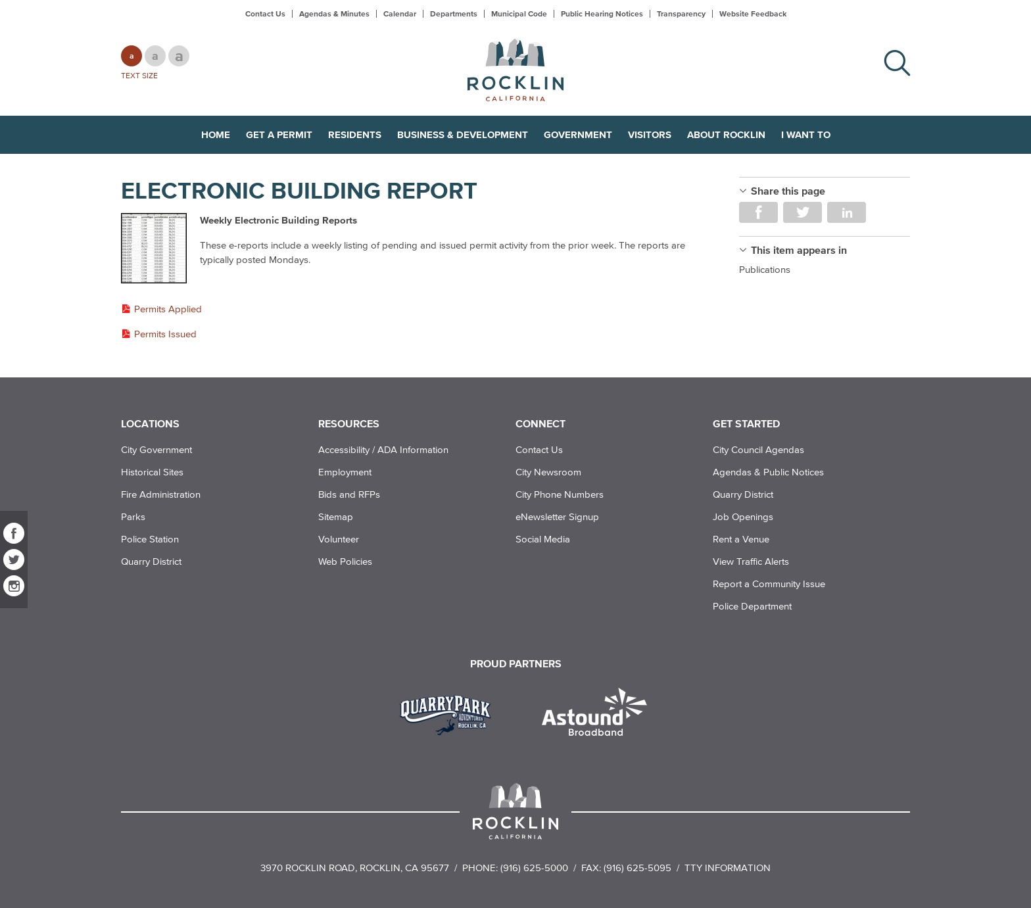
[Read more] (154, 249)
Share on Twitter (802, 212)
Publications (764, 269)
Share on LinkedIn (846, 212)
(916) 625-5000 (534, 867)
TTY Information (727, 867)
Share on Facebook (758, 212)
